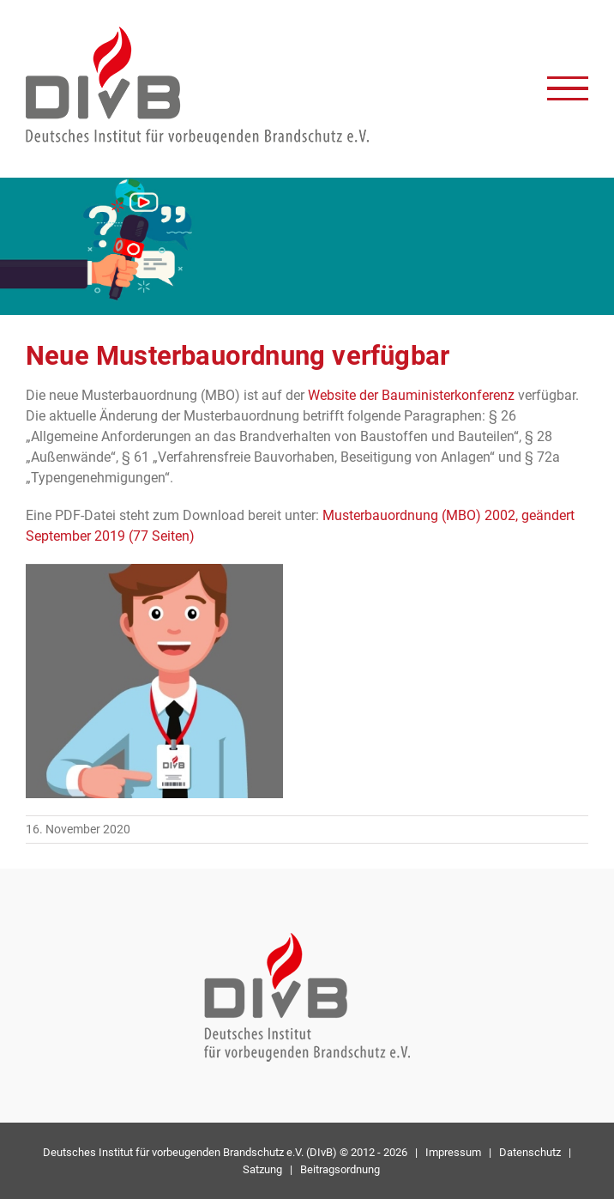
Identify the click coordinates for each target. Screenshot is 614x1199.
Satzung (262, 1169)
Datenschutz (530, 1152)
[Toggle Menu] (567, 88)
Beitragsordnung (340, 1169)
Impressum (453, 1152)
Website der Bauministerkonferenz (411, 395)
